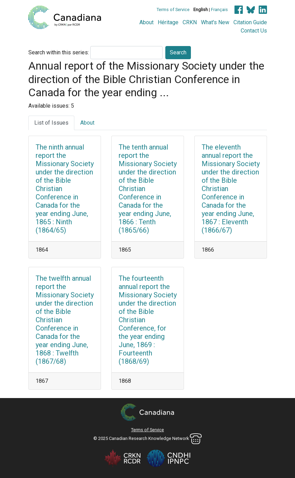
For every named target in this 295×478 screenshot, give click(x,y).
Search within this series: (58, 52)
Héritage (168, 22)
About (146, 22)
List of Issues (51, 122)
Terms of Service (173, 9)
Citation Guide (250, 22)
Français (219, 9)
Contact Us (254, 30)
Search (178, 52)
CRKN (190, 22)
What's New (215, 22)
